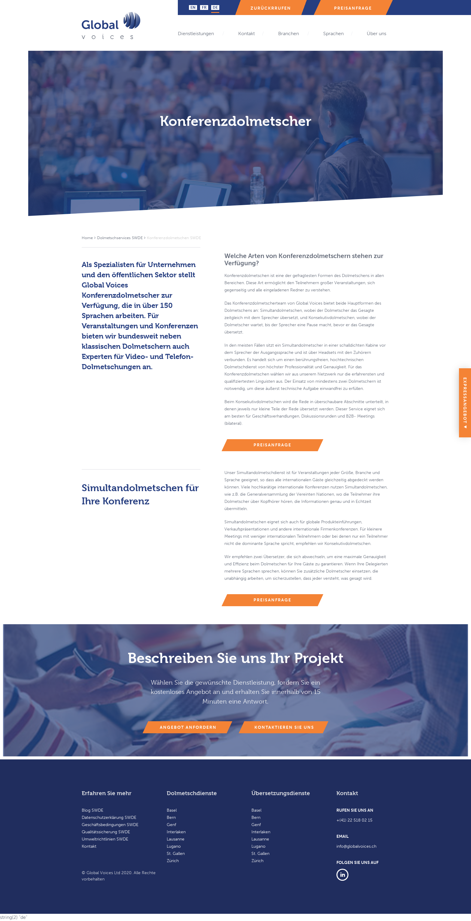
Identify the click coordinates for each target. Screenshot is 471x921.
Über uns (376, 33)
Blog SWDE (92, 810)
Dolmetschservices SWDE (120, 238)
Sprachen (333, 33)
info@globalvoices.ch (356, 846)
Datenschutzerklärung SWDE (109, 817)
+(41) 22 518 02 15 (354, 820)
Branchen (288, 33)
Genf (171, 824)
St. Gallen (176, 853)
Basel (172, 810)
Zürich (173, 860)
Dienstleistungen (196, 33)
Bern (171, 817)
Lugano (174, 846)
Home (87, 238)
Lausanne (175, 839)
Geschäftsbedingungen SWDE (110, 824)
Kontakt (246, 33)
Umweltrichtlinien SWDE (105, 839)
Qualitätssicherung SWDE (106, 831)
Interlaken (176, 831)
